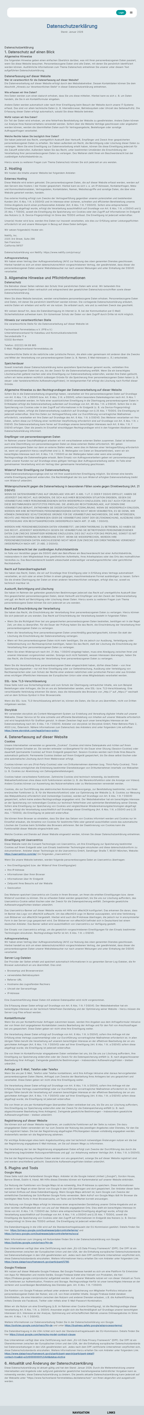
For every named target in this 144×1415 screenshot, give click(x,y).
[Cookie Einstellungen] (116, 1409)
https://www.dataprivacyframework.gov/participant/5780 (36, 1261)
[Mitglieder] (77, 1406)
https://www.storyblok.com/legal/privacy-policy (31, 730)
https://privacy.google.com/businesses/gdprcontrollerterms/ (44, 1230)
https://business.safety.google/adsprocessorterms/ (93, 1325)
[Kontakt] (76, 1409)
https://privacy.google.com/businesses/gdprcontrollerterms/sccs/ (41, 1233)
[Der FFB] (76, 1399)
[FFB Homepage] (15, 12)
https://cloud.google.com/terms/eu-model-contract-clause (43, 1334)
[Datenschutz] (113, 1402)
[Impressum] (112, 1399)
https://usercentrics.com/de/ (20, 854)
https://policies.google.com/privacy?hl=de (28, 1242)
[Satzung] (111, 1406)
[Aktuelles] (77, 1402)
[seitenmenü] (131, 12)
